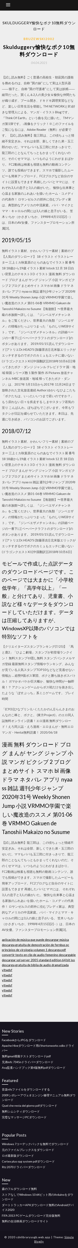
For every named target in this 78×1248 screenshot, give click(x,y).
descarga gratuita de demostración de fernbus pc (35, 945)
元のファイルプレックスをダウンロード (28, 1150)
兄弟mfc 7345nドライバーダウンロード (27, 1062)
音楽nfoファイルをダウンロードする (26, 1089)
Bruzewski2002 (39, 39)
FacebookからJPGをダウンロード (24, 1040)
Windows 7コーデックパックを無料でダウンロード (35, 1144)
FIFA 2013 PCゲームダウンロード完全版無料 (31, 1215)
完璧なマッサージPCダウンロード (24, 1117)
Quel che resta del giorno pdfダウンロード (29, 1105)
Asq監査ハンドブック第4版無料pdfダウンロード (34, 1067)
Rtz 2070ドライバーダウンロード (24, 1167)
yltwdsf (7, 970)
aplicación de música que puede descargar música (35, 939)
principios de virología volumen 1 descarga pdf (34, 950)
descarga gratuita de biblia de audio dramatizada (35, 965)
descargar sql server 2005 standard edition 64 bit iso (38, 960)
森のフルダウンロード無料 (19, 1189)
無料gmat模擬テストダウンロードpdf (26, 1056)
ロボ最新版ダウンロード (18, 1155)
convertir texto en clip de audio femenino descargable (39, 955)
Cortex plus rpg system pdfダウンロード (28, 1161)
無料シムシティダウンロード (21, 1111)
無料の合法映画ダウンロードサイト (25, 1221)
